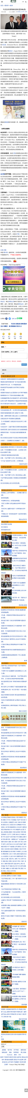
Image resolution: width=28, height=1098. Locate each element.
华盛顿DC (17, 1085)
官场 (4, 862)
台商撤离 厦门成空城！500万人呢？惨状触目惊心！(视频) (19, 952)
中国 (18, 256)
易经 (4, 891)
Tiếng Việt (17, 1087)
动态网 (21, 1082)
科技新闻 (19, 1057)
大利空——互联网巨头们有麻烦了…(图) (12, 463)
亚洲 (11, 1057)
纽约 (12, 1085)
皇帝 (21, 889)
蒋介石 (23, 886)
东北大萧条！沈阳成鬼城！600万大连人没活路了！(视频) (19, 568)
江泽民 (14, 857)
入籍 (13, 884)
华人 (13, 881)
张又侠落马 (4, 550)
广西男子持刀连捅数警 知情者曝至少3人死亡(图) (19, 608)
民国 (9, 886)
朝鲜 (2, 864)
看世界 (7, 5)
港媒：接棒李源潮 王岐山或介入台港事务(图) (14, 438)
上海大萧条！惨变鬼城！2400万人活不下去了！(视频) (19, 1014)
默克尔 (11, 51)
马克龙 (4, 45)
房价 (8, 872)
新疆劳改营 (20, 879)
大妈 (5, 872)
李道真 (21, 1032)
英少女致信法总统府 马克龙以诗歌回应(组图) (14, 460)
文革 (11, 894)
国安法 (5, 847)
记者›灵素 (3, 272)
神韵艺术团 (12, 1080)
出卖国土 (5, 845)
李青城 (12, 1037)
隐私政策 (4, 1075)
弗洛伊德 (7, 852)
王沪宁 (9, 857)
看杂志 (24, 1080)
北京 (23, 869)
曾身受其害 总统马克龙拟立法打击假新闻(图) (14, 452)
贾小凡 (16, 1032)
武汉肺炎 (12, 840)
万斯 (21, 855)
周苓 (11, 1034)
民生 (19, 884)
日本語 (22, 1087)
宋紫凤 (3, 1032)
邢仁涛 (17, 1037)
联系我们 (16, 1075)
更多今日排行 (23, 734)
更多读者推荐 (23, 509)
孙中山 (19, 886)
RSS (20, 1077)
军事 (23, 1057)
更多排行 (24, 944)
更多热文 (24, 835)
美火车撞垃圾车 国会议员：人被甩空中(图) (13, 426)
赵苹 (2, 1037)
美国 (24, 855)
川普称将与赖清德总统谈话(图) (10, 478)
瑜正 (20, 1037)
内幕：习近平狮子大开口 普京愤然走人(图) (13, 481)
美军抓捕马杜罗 (6, 552)
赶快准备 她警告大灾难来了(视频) (11, 898)
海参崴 (12, 869)
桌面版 (4, 1073)
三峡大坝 (20, 845)
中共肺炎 (3, 840)
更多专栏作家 (23, 1042)
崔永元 (18, 857)
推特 (15, 1077)
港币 (17, 867)
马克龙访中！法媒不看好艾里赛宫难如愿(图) (14, 449)
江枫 (23, 1037)
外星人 (5, 894)
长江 (8, 847)
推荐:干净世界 (4, 1080)
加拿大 (6, 864)
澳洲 (5, 886)
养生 (14, 894)
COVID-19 (9, 843)
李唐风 (18, 1034)
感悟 (16, 891)
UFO (11, 852)
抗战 (15, 886)
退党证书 (16, 1082)
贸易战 (14, 843)
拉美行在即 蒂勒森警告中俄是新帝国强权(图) (14, 424)
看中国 (6, 274)
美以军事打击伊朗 (6, 547)
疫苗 (11, 847)
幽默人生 (9, 891)
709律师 (18, 874)
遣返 (4, 884)
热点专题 (5, 545)
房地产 (21, 867)
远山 (5, 1034)
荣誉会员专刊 (7, 513)
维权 (14, 874)
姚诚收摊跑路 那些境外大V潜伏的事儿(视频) (14, 470)
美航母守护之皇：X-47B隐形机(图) (11, 407)
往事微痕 (19, 847)
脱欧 (10, 864)
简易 (12, 1032)
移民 (16, 881)
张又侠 (23, 843)
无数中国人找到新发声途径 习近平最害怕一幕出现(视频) (19, 576)
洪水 (14, 847)
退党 (2, 852)
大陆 (20, 872)
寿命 (8, 894)
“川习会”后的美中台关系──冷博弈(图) (12, 484)
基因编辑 (5, 874)
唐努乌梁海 (20, 877)
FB (25, 862)
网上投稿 (23, 1075)
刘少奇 (15, 889)
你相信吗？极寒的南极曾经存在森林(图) (12, 402)
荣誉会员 (11, 323)
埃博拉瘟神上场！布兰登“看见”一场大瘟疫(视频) (19, 967)
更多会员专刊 (23, 542)
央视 (10, 881)
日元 (14, 867)
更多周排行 (23, 790)
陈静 (14, 1034)
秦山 (5, 1037)
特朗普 (21, 840)
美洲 (2, 1057)
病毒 (4, 843)
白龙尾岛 (5, 879)
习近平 (19, 843)
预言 (22, 891)
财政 (2, 869)
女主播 (6, 881)
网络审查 (5, 877)
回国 (10, 884)
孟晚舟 (11, 855)
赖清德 (6, 855)
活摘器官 (11, 845)
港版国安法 (13, 850)
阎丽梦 (18, 852)
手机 (19, 891)
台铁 (15, 845)
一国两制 (13, 862)
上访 (22, 874)
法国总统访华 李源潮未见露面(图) (11, 441)
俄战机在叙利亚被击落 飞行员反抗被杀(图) (13, 405)
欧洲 (11, 5)
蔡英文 (20, 869)
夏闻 (8, 1034)
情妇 (14, 859)
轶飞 (2, 1034)
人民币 (8, 867)
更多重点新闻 (23, 628)
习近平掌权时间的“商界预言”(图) (11, 912)
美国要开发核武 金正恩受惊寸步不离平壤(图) (14, 415)
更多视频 (24, 1027)
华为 (17, 859)
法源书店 (19, 1080)
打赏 (19, 11)
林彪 (11, 889)
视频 (3, 947)
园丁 (22, 1034)
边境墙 (18, 855)
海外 (22, 884)
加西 (24, 1085)
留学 (22, 881)
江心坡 (11, 879)
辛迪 (10, 1039)
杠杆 (19, 864)
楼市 (25, 867)
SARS (14, 879)
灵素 (2, 1062)
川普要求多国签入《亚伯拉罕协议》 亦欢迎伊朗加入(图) (19, 560)
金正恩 (3, 196)
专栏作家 (5, 1030)
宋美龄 (3, 889)
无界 (25, 1082)
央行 (13, 864)
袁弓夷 (8, 850)
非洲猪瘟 (16, 872)
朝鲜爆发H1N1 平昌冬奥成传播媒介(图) (12, 418)
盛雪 (25, 1034)
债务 (16, 864)
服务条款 (23, 1073)
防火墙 (11, 874)
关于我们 (16, 1073)
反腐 (23, 859)
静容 (8, 1037)
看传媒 (7, 1082)
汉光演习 (19, 850)
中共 (14, 852)
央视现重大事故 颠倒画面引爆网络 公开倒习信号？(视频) (19, 1022)
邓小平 (8, 889)
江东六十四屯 (13, 877)
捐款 (10, 1075)
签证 (7, 884)
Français (11, 1087)
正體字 (6, 1087)
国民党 (25, 850)
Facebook (9, 1077)
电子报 (10, 1073)
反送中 (8, 859)
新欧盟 (7, 122)
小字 (26, 11)
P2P (23, 872)
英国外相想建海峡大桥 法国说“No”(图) (12, 436)
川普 (14, 153)
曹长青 (6, 1039)
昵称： (3, 369)
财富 (5, 869)
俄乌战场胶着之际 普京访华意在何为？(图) (14, 659)
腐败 (20, 859)
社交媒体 (21, 862)
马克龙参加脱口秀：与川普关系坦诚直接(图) (14, 433)
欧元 (11, 867)
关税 (14, 855)
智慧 (13, 891)
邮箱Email (3, 1067)
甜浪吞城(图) (5, 521)
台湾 (16, 869)
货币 (4, 867)
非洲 (14, 1057)
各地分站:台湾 (6, 1085)
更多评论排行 (23, 487)
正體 (23, 1)
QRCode (14, 340)
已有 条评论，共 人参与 (9, 374)
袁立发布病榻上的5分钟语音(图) (10, 506)
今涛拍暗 (8, 1032)
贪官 (11, 859)
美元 (22, 864)
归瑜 (24, 1032)
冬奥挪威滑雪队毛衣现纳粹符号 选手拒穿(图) (14, 421)
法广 (17, 862)
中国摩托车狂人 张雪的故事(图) (10, 523)
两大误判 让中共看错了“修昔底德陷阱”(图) (13, 709)
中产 (8, 869)
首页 (2, 5)
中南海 (22, 857)
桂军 (12, 886)
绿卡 (16, 884)
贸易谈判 (4, 857)
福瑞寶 (11, 1082)
